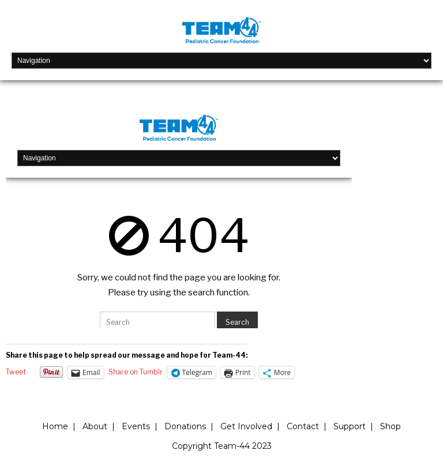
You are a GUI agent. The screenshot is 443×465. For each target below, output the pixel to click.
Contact (303, 426)
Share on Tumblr (135, 371)
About (94, 426)
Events (136, 426)
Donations (185, 426)
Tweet (16, 371)
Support (349, 426)
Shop (390, 426)
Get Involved (246, 426)
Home (55, 426)
